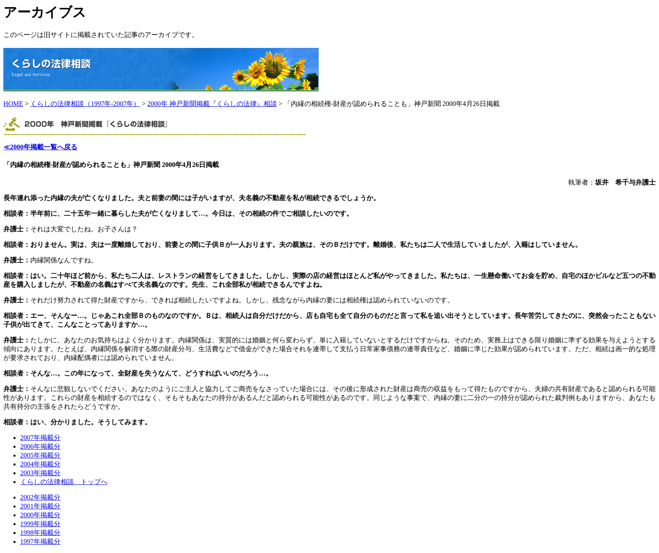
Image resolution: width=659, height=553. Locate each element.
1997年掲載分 (40, 541)
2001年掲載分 (40, 506)
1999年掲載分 (40, 523)
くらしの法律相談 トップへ (64, 481)
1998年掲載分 (40, 532)
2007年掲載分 (40, 437)
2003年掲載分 (40, 472)
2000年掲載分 (40, 515)
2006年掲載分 (40, 446)
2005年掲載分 (40, 455)
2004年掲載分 (40, 464)
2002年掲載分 (40, 497)
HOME (13, 103)
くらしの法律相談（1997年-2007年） (85, 103)
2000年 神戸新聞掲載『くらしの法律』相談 (212, 103)
